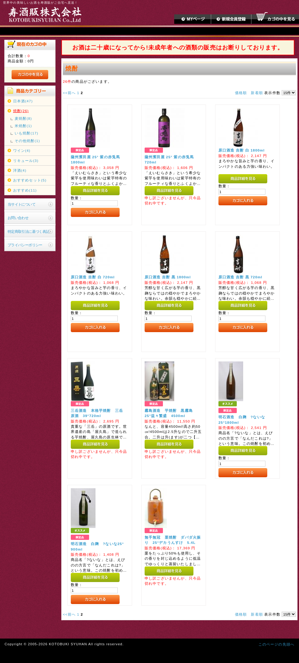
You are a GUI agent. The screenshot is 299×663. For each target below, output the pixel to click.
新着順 (257, 93)
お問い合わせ (18, 218)
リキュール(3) (25, 161)
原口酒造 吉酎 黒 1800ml (168, 277)
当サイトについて (21, 204)
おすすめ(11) (25, 190)
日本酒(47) (23, 101)
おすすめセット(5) (30, 180)
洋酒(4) (20, 170)
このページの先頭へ (276, 644)
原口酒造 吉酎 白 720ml (93, 277)
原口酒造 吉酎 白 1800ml (241, 150)
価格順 (241, 93)
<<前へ (69, 93)
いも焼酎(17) (26, 133)
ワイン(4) (22, 150)
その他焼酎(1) (27, 141)
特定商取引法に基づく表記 (28, 231)
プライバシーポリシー (25, 245)
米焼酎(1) (23, 126)
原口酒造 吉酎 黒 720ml (240, 277)
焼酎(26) (21, 111)
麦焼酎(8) (23, 118)
